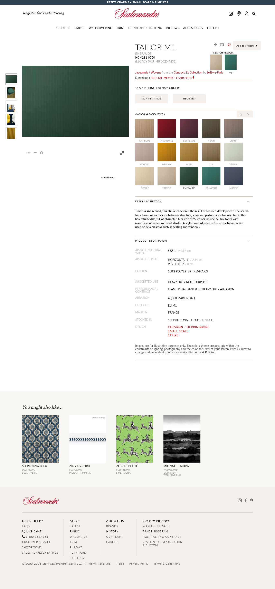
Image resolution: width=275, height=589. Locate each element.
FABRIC (75, 531)
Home (120, 564)
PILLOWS (76, 547)
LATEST (75, 526)
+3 (239, 114)
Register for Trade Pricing (43, 13)
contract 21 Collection (188, 72)
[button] (254, 14)
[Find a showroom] (238, 13)
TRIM (73, 542)
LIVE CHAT (34, 531)
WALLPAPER (78, 537)
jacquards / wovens (148, 72)
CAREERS (112, 542)
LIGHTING (77, 558)
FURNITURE (78, 552)
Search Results (223, 52)
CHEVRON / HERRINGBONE (189, 327)
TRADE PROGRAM (155, 531)
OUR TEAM (114, 537)
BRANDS (112, 526)
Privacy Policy (139, 564)
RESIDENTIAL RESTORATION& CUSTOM (162, 543)
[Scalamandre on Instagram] (231, 14)
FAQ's (26, 526)
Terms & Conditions (167, 564)
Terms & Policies (204, 352)
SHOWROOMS (32, 547)
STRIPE (173, 335)
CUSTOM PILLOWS (156, 521)
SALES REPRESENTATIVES (40, 552)
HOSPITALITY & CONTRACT (162, 537)
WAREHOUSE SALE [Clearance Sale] (156, 526)
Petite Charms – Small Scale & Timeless (137, 2)
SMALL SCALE (178, 331)
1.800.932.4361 (37, 537)
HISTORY (112, 531)
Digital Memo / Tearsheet (171, 78)
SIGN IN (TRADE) (151, 98)
